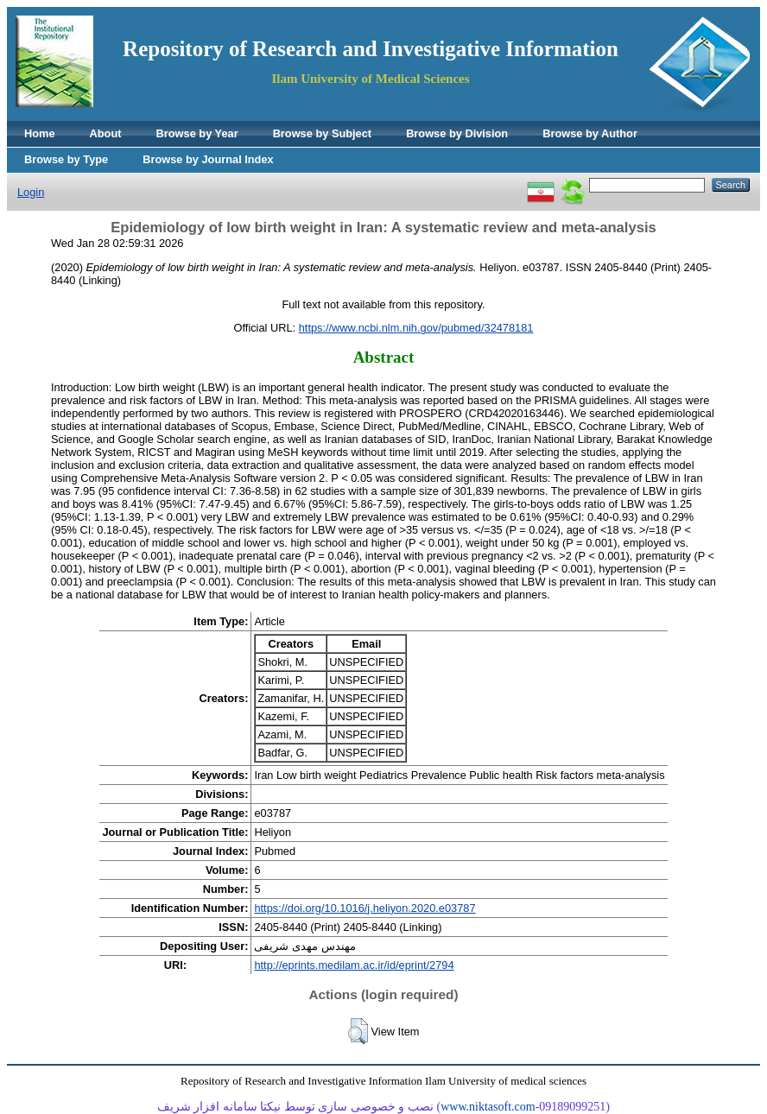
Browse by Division (457, 133)
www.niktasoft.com (488, 1106)
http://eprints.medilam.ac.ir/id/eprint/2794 (353, 965)
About (106, 133)
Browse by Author (589, 133)
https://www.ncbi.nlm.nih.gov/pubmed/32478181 (416, 327)
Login (30, 192)
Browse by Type (66, 159)
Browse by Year (197, 133)
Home (39, 133)
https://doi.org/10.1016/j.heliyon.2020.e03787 (364, 908)
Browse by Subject (322, 133)
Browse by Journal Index (208, 159)
